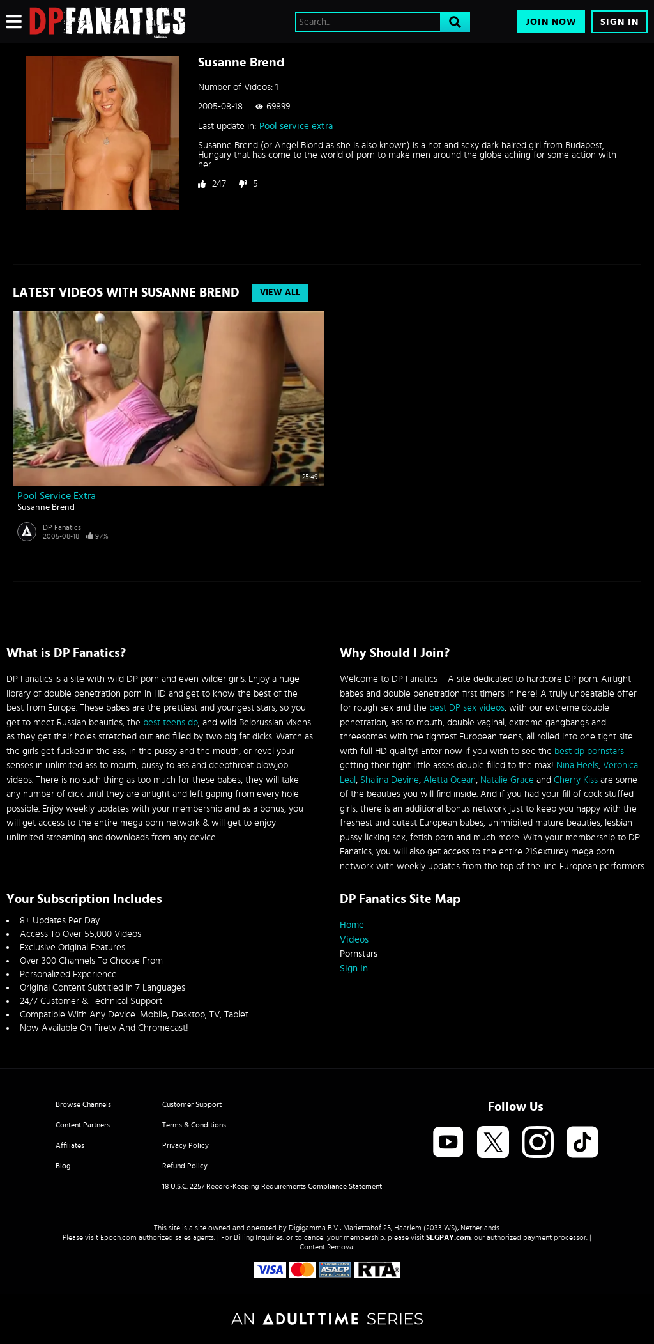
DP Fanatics (62, 527)
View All (280, 292)
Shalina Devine (389, 780)
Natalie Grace (507, 780)
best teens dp (170, 722)
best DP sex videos (467, 708)
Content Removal (327, 1247)
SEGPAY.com (448, 1237)
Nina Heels (577, 765)
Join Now (551, 22)
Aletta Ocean (449, 780)
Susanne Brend (46, 507)
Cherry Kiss (576, 780)
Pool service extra (296, 126)
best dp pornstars (589, 751)
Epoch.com (118, 1237)
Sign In (619, 22)
